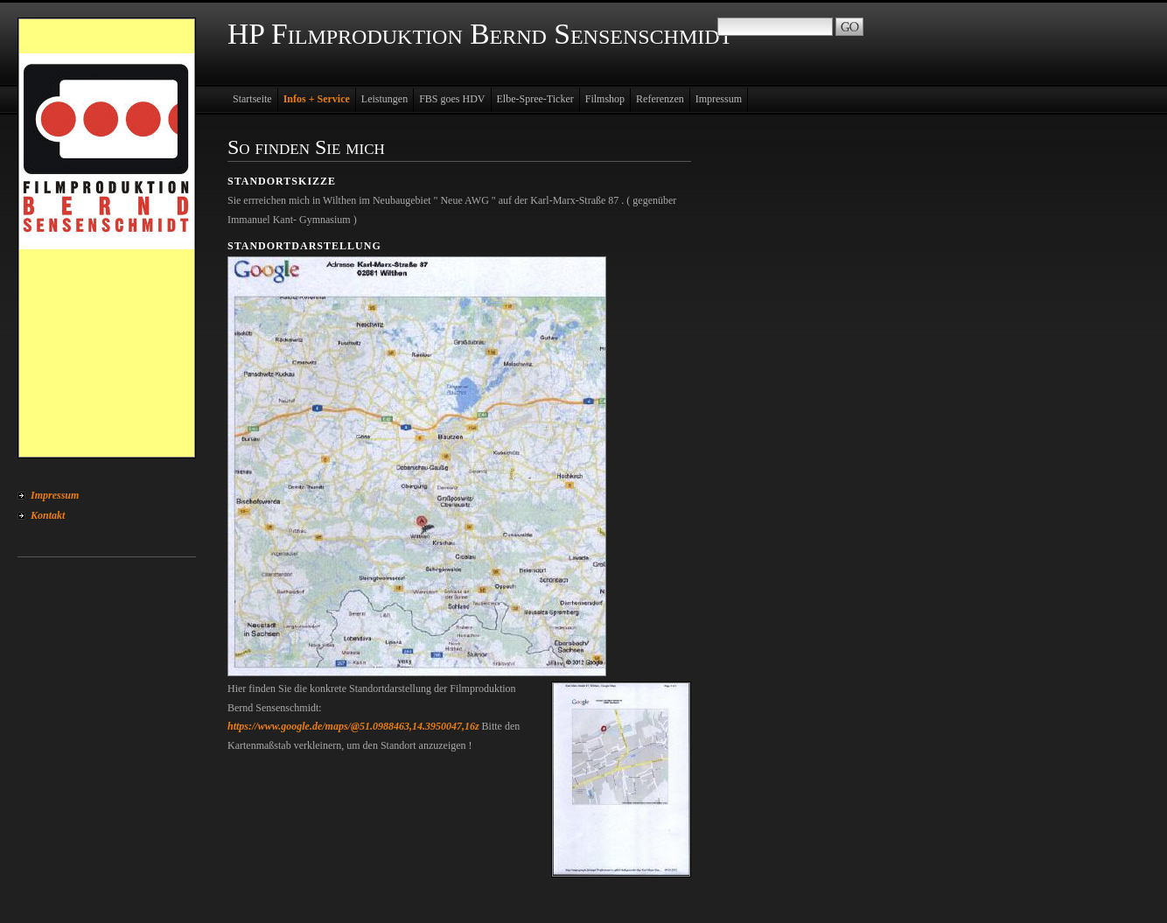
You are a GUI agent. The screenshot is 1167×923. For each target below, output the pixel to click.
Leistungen (384, 99)
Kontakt (48, 515)
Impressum (55, 495)
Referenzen (660, 99)
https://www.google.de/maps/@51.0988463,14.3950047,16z (353, 726)
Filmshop (605, 99)
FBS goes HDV (452, 99)
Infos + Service (316, 99)
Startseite (252, 99)
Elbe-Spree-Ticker (535, 99)
